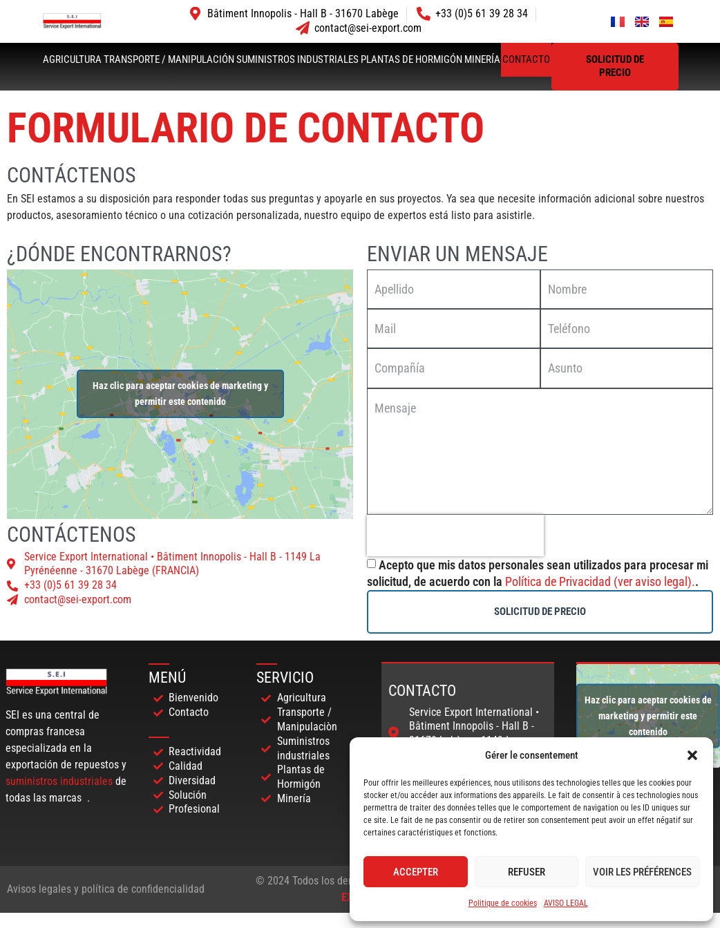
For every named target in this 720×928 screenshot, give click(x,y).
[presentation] (455, 535)
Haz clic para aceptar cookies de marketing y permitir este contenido (180, 393)
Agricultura (72, 59)
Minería (482, 59)
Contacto (526, 59)
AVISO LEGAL (566, 903)
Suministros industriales (297, 59)
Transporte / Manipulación (169, 59)
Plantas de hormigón (411, 59)
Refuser (526, 872)
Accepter (415, 872)
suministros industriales (59, 781)
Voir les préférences (642, 872)
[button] (692, 755)
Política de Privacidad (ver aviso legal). (600, 581)
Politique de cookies (502, 903)
